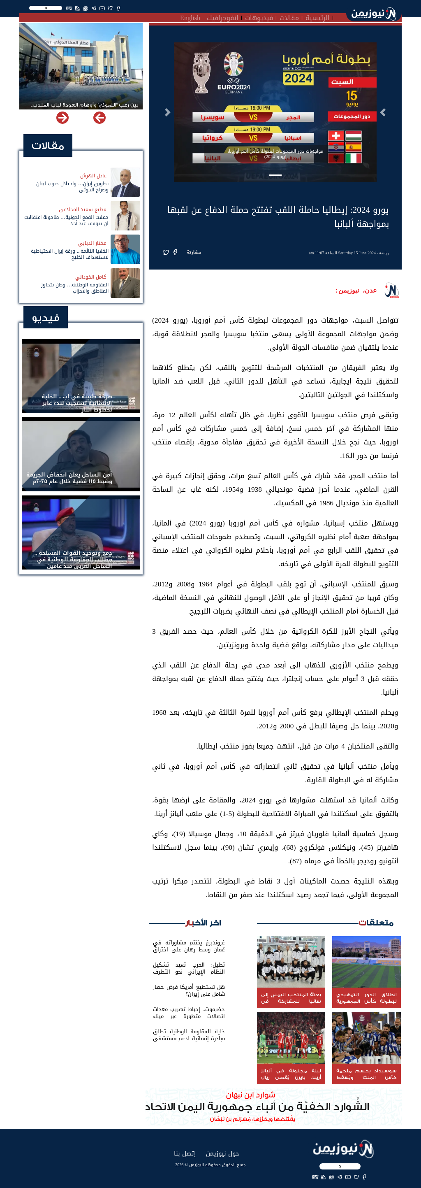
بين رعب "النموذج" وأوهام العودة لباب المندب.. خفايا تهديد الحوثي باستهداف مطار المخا (85, 108)
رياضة (384, 253)
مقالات (289, 17)
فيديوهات (259, 17)
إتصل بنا (185, 1153)
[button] (383, 112)
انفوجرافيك (222, 17)
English (190, 17)
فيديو (46, 317)
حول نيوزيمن (222, 1153)
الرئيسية (317, 17)
